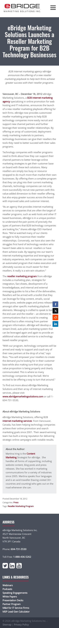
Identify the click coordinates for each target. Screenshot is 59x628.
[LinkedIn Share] (55, 324)
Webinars (8, 585)
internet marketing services (18, 420)
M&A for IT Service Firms (16, 607)
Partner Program (12, 604)
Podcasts (7, 589)
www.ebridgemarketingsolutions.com (23, 396)
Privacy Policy (21, 624)
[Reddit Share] (55, 317)
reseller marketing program (22, 276)
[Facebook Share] (55, 304)
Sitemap (7, 624)
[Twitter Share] (55, 311)
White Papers (10, 596)
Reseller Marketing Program (21, 506)
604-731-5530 (18, 549)
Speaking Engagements (15, 592)
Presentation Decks (13, 600)
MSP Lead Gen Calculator (16, 611)
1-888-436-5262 (22, 556)
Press (15, 502)
